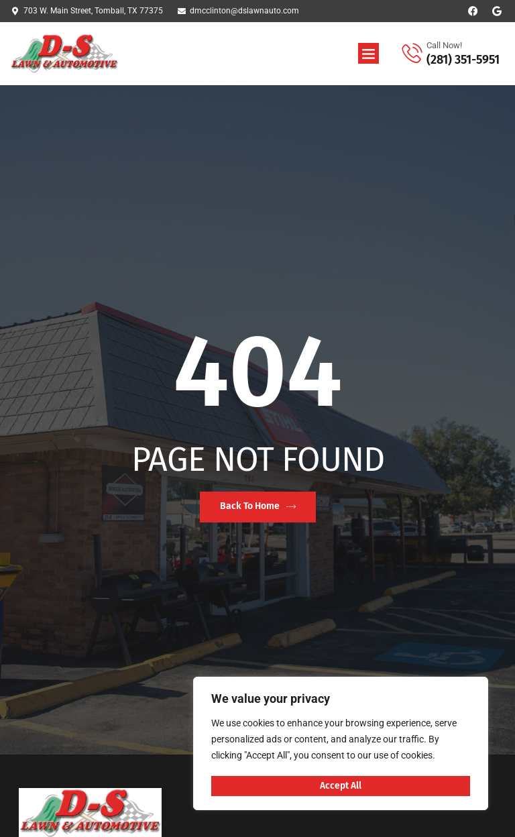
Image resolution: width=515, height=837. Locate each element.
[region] (340, 744)
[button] (369, 53)
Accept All (340, 785)
